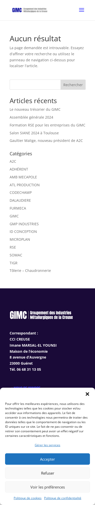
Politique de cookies (28, 498)
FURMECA (18, 208)
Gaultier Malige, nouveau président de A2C (46, 140)
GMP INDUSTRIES (24, 223)
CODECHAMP (21, 192)
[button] (87, 394)
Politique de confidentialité (62, 498)
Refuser (47, 473)
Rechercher (73, 84)
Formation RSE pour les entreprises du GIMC (47, 125)
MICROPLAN (20, 239)
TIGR (13, 262)
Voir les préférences (47, 487)
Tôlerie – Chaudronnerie (30, 270)
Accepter (47, 459)
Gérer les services (47, 445)
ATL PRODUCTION (25, 184)
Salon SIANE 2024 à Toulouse (34, 132)
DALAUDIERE (20, 200)
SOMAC (16, 255)
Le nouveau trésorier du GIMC (35, 109)
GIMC (14, 216)
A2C (13, 161)
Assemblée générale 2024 (31, 117)
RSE (13, 247)
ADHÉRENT (19, 169)
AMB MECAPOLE (23, 177)
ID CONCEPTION (23, 231)
